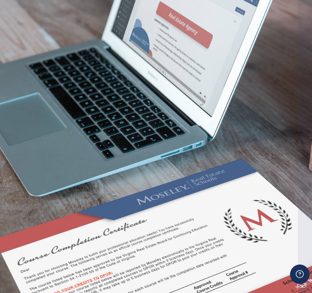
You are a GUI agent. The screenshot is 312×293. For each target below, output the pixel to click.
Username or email (181, 146)
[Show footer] (300, 274)
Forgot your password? (274, 221)
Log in (229, 243)
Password (167, 184)
